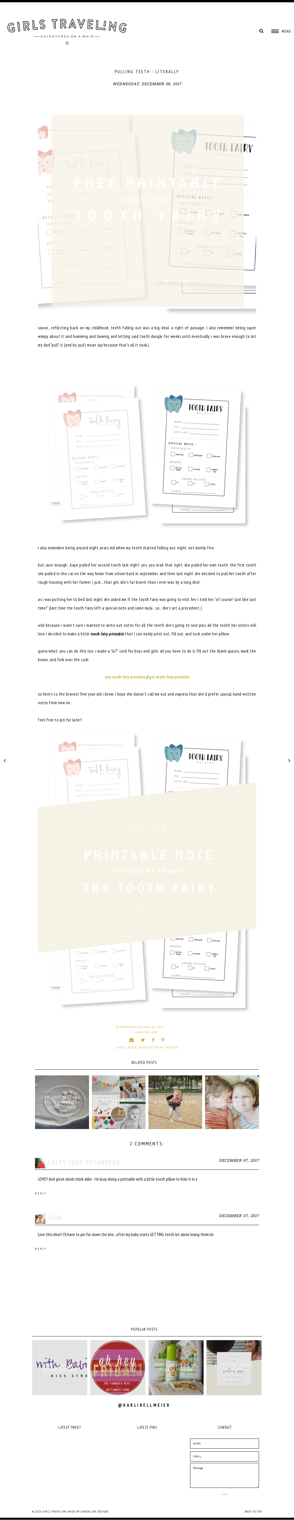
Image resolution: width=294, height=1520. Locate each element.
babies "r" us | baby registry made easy (59, 1368)
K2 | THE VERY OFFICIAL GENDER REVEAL (234, 1368)
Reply (41, 1193)
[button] (281, 31)
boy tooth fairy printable (125, 677)
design (132, 1047)
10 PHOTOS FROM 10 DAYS (175, 1102)
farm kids (145, 1047)
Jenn (55, 1217)
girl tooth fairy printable (169, 677)
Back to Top (253, 1511)
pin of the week (166, 1047)
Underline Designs (95, 1511)
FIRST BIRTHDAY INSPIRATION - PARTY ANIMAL (119, 1102)
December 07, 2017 (239, 1160)
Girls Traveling (55, 1511)
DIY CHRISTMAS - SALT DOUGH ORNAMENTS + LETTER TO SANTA (62, 1102)
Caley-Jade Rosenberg (84, 1162)
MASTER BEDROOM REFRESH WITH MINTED (232, 1102)
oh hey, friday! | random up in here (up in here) (118, 1368)
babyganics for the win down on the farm (176, 1368)
